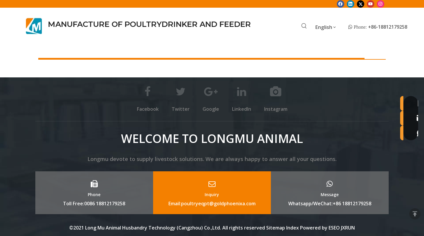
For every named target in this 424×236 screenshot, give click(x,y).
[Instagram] (380, 4)
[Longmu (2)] (34, 26)
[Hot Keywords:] (304, 26)
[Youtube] (370, 4)
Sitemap (275, 227)
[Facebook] (340, 4)
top (414, 213)
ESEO (334, 227)
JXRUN (348, 227)
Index (293, 227)
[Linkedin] (350, 4)
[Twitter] (360, 4)
